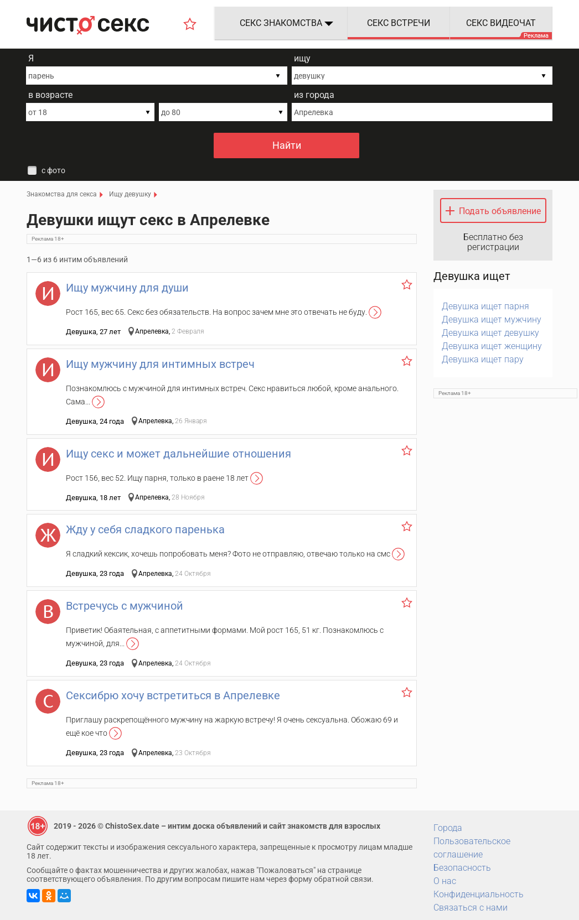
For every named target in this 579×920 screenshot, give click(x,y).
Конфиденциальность (478, 894)
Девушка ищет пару (483, 359)
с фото (53, 170)
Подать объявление (500, 211)
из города (314, 95)
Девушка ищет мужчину (491, 319)
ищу (302, 58)
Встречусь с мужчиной (124, 605)
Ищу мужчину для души (127, 287)
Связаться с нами (470, 907)
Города (447, 828)
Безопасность (462, 867)
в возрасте (50, 95)
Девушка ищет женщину (492, 346)
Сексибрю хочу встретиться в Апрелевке (173, 695)
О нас (444, 881)
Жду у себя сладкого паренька (145, 529)
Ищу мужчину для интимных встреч (160, 364)
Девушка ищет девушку (490, 333)
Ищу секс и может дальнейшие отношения (178, 453)
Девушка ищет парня (485, 306)
